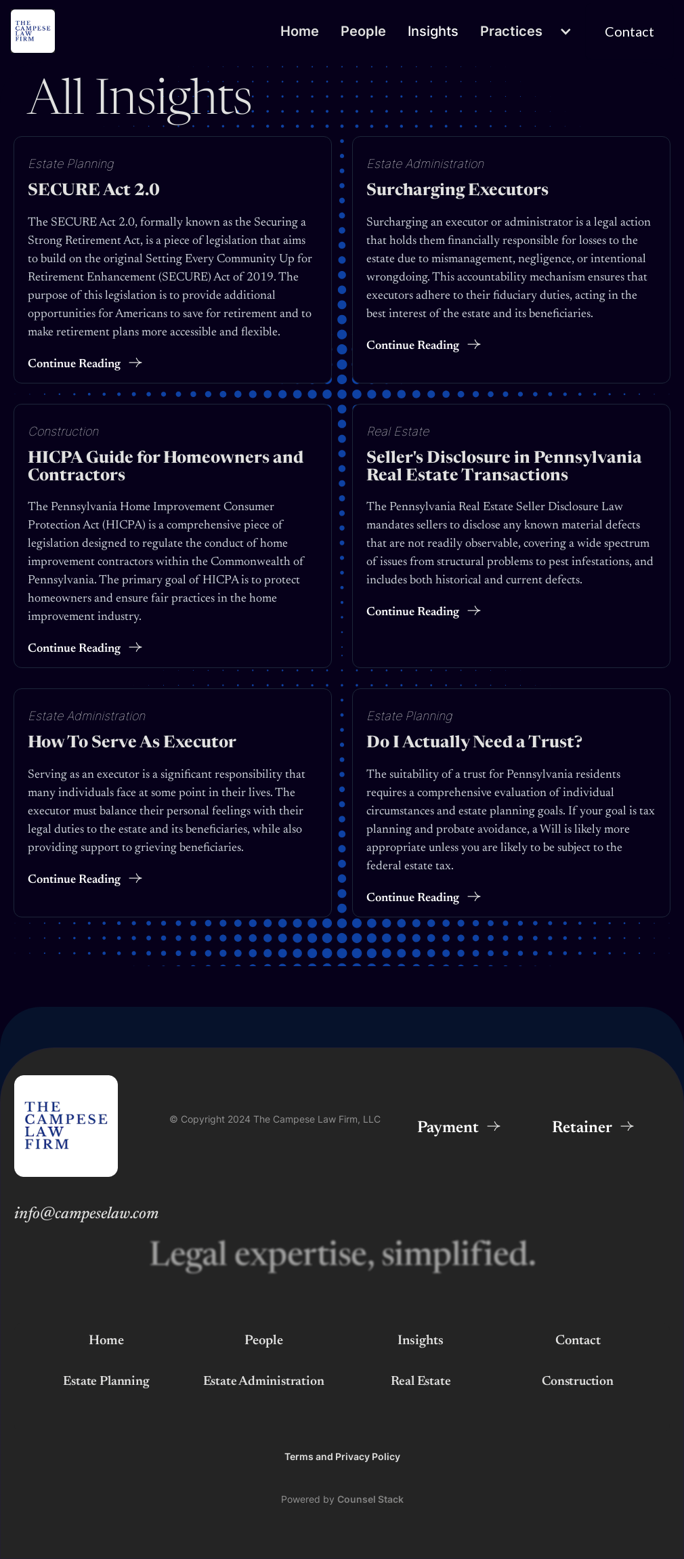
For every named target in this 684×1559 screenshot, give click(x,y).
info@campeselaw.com (86, 1214)
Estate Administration (425, 163)
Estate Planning (71, 163)
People (363, 31)
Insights (433, 31)
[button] (527, 31)
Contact (578, 1341)
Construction (63, 430)
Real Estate (397, 430)
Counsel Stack (370, 1499)
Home (299, 31)
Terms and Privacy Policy (342, 1456)
